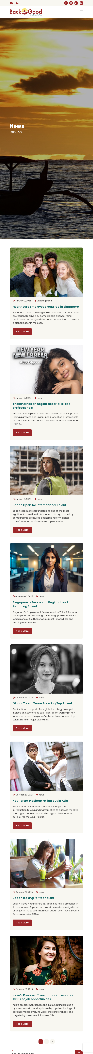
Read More (22, 331)
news (39, 398)
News (19, 132)
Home (12, 132)
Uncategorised (44, 300)
